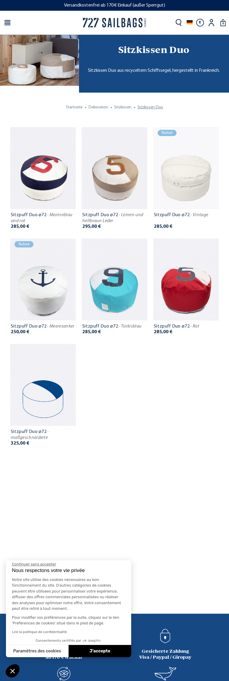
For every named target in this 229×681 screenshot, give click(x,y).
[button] (12, 671)
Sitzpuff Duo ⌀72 (41, 218)
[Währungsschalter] (200, 23)
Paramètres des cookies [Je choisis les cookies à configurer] (37, 651)
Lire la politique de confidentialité (39, 632)
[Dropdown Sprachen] (190, 23)
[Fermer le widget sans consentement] (34, 564)
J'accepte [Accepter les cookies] (100, 651)
